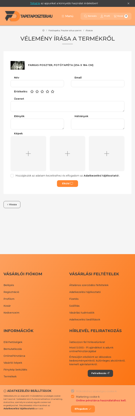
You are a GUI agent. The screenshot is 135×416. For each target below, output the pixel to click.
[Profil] (105, 16)
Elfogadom (83, 409)
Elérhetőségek (13, 342)
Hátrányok (81, 116)
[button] (67, 16)
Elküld (67, 183)
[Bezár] (128, 3)
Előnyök (19, 116)
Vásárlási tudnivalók (81, 312)
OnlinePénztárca (14, 355)
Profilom (9, 298)
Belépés (9, 285)
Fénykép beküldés (15, 369)
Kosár (7, 305)
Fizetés (74, 298)
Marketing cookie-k (101, 398)
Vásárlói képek (13, 362)
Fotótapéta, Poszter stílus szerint (65, 30)
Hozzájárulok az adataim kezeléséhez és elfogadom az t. (67, 175)
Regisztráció (11, 292)
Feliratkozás (100, 373)
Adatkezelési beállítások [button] (84, 319)
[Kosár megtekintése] (121, 16)
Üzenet (19, 98)
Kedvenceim (11, 312)
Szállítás (74, 305)
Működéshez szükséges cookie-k (96, 391)
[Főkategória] (43, 30)
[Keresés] (90, 16)
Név (16, 77)
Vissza (12, 204)
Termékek (10, 376)
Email (78, 77)
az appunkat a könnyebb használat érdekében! (64, 3)
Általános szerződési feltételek (88, 285)
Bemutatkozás (13, 349)
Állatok (89, 30)
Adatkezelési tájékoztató (85, 292)
